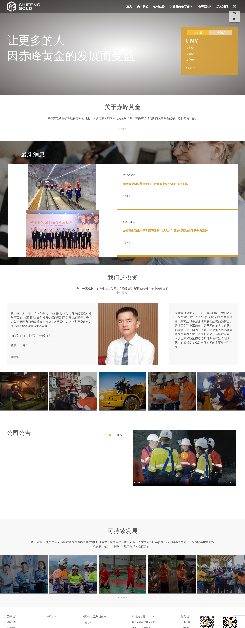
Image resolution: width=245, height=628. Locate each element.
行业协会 (11, 596)
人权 (135, 590)
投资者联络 (91, 607)
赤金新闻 (89, 578)
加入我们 (222, 6)
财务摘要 (89, 596)
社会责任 (138, 596)
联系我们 (11, 601)
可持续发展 (204, 6)
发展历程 (11, 572)
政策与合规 (139, 613)
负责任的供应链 (141, 601)
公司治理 (11, 584)
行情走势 (89, 601)
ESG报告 (137, 607)
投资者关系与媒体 (181, 6)
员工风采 (188, 584)
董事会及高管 (14, 590)
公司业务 (159, 6)
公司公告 (89, 572)
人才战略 (188, 572)
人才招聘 (188, 578)
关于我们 (142, 6)
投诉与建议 (139, 619)
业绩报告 (89, 590)
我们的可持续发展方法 (145, 572)
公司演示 (89, 584)
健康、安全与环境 (142, 578)
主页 (129, 6)
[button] (118, 547)
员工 (135, 584)
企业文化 (11, 578)
